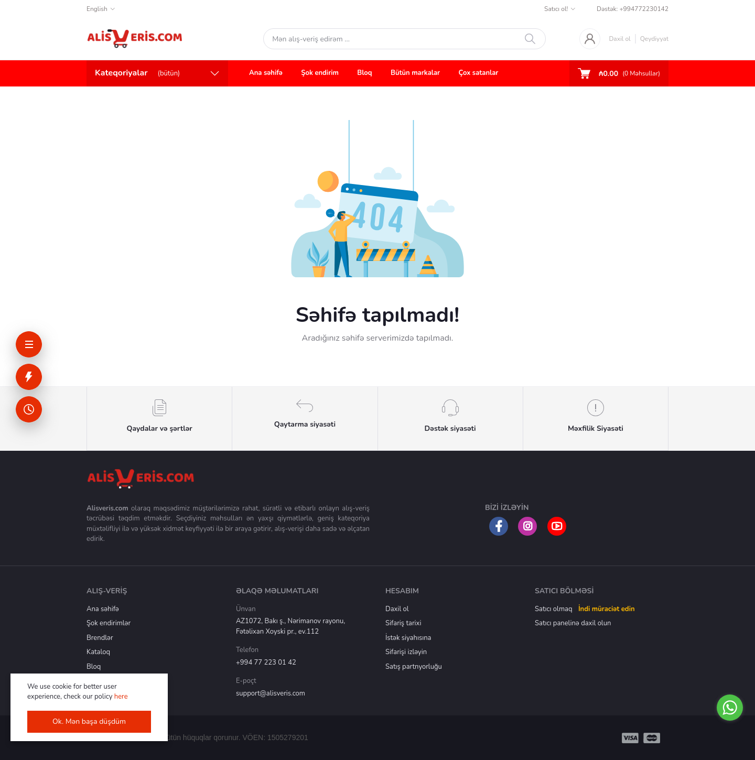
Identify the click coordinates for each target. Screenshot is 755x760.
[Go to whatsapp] (730, 707)
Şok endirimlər (109, 623)
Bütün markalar (415, 73)
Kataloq (98, 652)
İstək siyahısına (408, 638)
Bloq (364, 73)
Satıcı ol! (556, 9)
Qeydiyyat (654, 39)
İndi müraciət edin (606, 609)
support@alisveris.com (270, 693)
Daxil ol (619, 39)
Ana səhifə (266, 73)
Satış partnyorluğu (413, 666)
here (121, 696)
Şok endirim (320, 73)
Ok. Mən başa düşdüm (89, 721)
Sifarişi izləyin (406, 652)
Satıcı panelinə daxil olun (573, 623)
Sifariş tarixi (403, 623)
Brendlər (100, 638)
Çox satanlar (479, 73)
